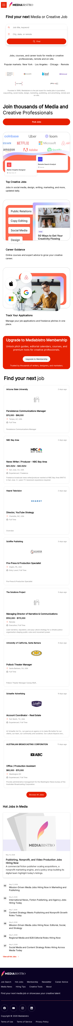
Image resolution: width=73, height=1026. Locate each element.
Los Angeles (41, 64)
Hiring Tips (21, 986)
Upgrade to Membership (36, 359)
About (48, 986)
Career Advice (61, 982)
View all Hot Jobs (11, 957)
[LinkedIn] (31, 1008)
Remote (65, 64)
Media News (6, 986)
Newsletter (46, 982)
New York (27, 64)
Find (36, 41)
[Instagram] (22, 1008)
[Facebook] (4, 1008)
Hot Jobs (19, 982)
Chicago (54, 64)
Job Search (6, 982)
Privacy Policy (42, 1021)
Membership (32, 982)
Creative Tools (35, 986)
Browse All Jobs (36, 794)
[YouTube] (13, 1008)
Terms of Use (7, 1021)
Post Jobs (36, 122)
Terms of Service (24, 1021)
